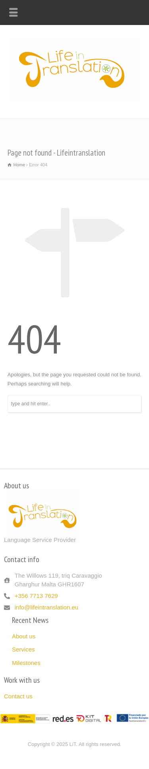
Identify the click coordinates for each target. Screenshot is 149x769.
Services (23, 649)
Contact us (18, 696)
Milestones (26, 662)
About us (23, 636)
